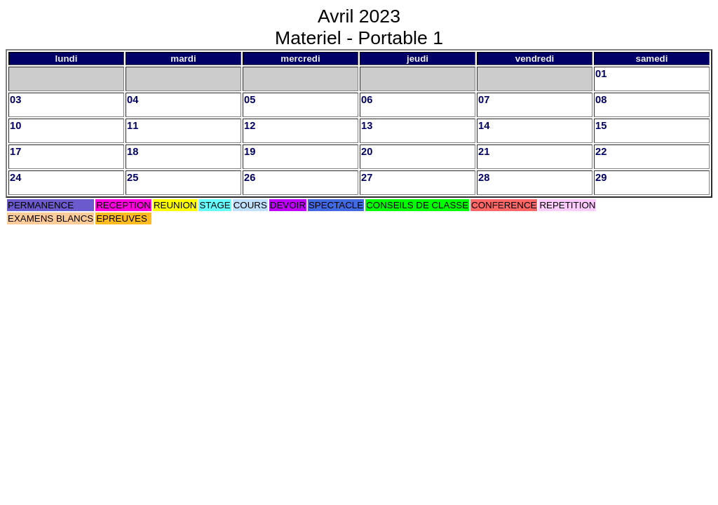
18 (132, 151)
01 (601, 73)
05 (249, 99)
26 (249, 177)
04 (132, 99)
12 (249, 125)
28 (483, 177)
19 (249, 151)
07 (483, 99)
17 (15, 151)
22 (601, 151)
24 (15, 177)
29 (601, 177)
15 (601, 125)
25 (132, 177)
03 (15, 99)
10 (15, 125)
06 (366, 99)
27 (366, 177)
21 (483, 151)
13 (366, 125)
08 (601, 99)
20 (366, 151)
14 (483, 125)
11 (132, 125)
